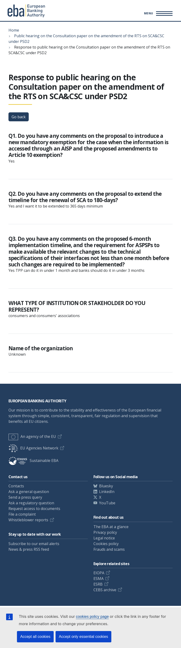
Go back (19, 116)
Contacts (16, 486)
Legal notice (104, 538)
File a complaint (22, 514)
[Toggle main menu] (158, 13)
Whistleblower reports (28, 519)
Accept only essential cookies (83, 637)
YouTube (107, 502)
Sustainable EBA (33, 460)
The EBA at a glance (111, 526)
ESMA (98, 578)
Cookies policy (106, 543)
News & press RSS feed (28, 549)
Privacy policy (105, 532)
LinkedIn (106, 491)
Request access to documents (34, 508)
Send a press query (25, 497)
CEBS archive (104, 589)
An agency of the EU (32, 436)
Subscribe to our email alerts (33, 543)
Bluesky (106, 486)
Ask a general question (28, 491)
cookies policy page (92, 617)
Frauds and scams (109, 549)
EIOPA (98, 572)
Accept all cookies (35, 637)
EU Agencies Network (33, 448)
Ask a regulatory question (31, 502)
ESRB (98, 584)
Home (13, 30)
